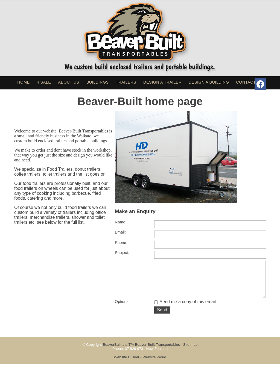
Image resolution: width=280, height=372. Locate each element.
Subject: (122, 252)
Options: (122, 309)
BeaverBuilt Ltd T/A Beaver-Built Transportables (141, 352)
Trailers (126, 82)
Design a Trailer (162, 82)
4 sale (44, 82)
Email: (120, 232)
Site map (190, 352)
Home (23, 82)
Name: (120, 222)
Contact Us (249, 82)
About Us (68, 82)
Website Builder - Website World (140, 365)
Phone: (121, 242)
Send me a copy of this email (185, 309)
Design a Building (209, 82)
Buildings (97, 82)
